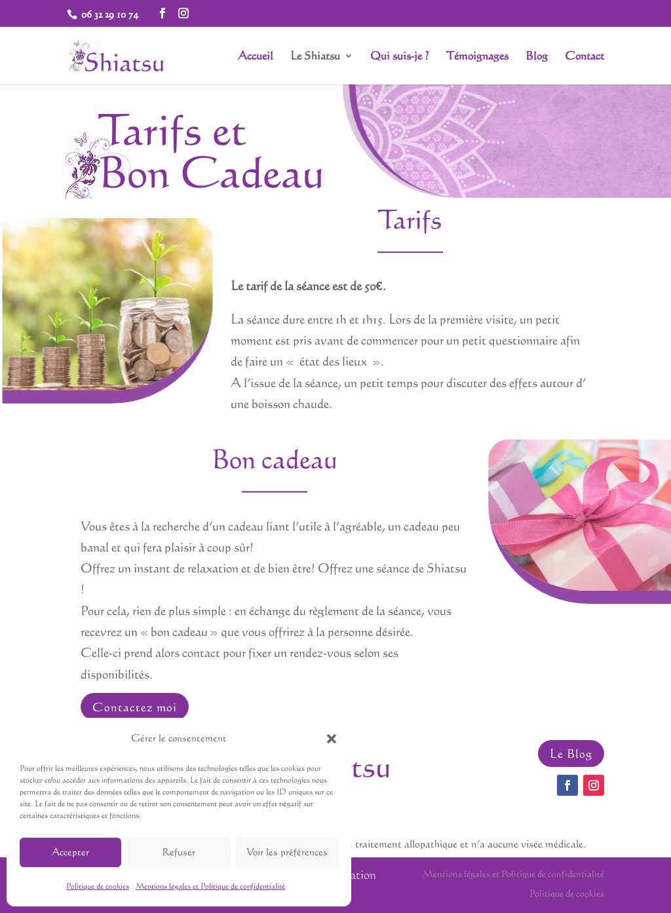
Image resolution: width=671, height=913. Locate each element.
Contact (584, 56)
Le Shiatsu (315, 56)
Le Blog (571, 753)
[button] (331, 738)
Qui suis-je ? (399, 56)
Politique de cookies (97, 886)
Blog (537, 56)
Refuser (178, 852)
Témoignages (477, 56)
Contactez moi (134, 706)
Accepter (70, 852)
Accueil (255, 56)
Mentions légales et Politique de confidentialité (210, 886)
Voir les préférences (287, 852)
